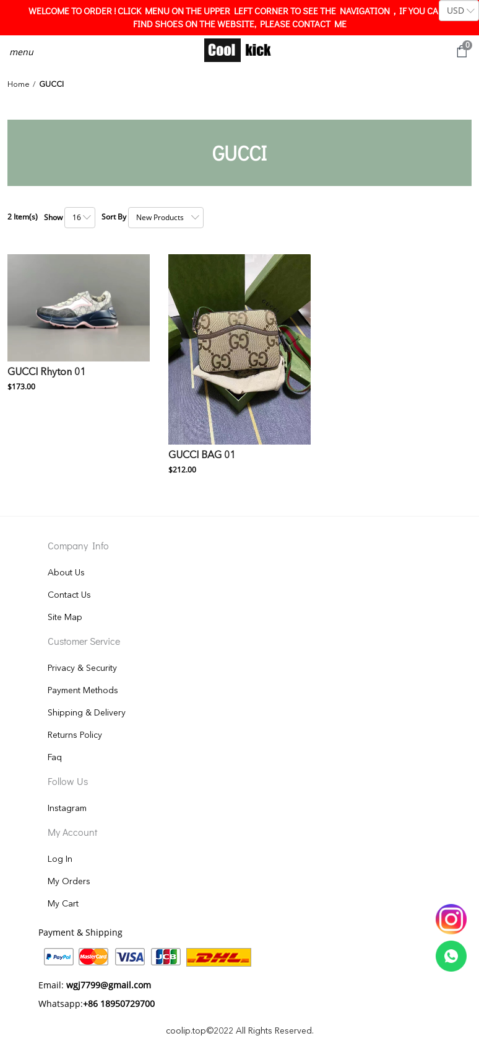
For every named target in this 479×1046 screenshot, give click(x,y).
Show (53, 217)
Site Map (65, 617)
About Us (66, 573)
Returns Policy (75, 735)
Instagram (67, 808)
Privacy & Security (82, 668)
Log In (60, 859)
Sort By (113, 216)
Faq (55, 757)
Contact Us (69, 595)
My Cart (63, 904)
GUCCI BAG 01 (201, 456)
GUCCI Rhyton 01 (46, 373)
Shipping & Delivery (87, 713)
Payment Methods (83, 690)
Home (18, 85)
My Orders (69, 881)
